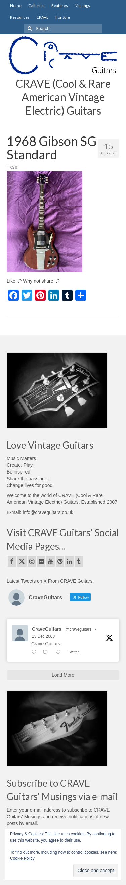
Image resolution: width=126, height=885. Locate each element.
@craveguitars (79, 629)
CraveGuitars (46, 629)
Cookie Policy (22, 858)
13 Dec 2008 (43, 636)
